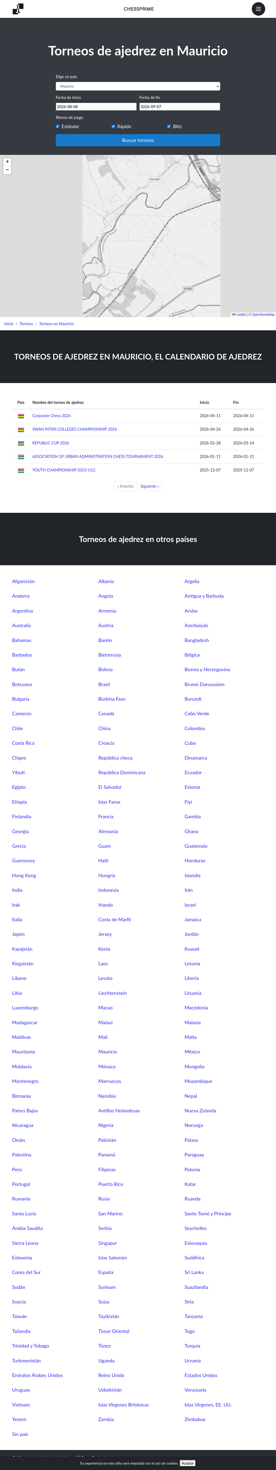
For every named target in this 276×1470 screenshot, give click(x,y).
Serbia (105, 1228)
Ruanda (193, 1199)
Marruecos (109, 1081)
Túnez (104, 1346)
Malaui (105, 1022)
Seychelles (196, 1228)
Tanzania (194, 1316)
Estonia (192, 787)
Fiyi (188, 802)
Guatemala (196, 846)
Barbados (22, 655)
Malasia (193, 1022)
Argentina (22, 611)
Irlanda (105, 905)
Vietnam (21, 1405)
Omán (18, 1140)
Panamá (106, 1155)
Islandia (193, 875)
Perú (17, 1169)
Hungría (106, 875)
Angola (105, 596)
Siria (189, 1302)
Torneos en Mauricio (56, 323)
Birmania (21, 1096)
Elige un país (66, 76)
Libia (17, 993)
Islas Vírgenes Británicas (123, 1405)
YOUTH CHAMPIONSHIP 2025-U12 (63, 470)
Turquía (192, 1346)
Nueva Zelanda (200, 1110)
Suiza (103, 1302)
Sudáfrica (194, 1258)
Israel (190, 905)
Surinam (107, 1287)
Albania (106, 581)
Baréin (105, 640)
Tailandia (21, 1331)
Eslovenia (22, 1258)
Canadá (106, 713)
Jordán (192, 934)
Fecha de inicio (68, 97)
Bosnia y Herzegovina (207, 669)
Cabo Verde (197, 713)
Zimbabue (195, 1419)
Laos (103, 963)
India (17, 890)
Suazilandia (196, 1287)
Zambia (106, 1419)
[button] (7, 162)
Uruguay (21, 1390)
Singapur (107, 1243)
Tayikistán (108, 1316)
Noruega (194, 1125)
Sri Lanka (194, 1272)
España (105, 1272)
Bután (18, 669)
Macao (105, 1007)
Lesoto (105, 978)
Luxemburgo (25, 1007)
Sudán (18, 1287)
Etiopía (19, 802)
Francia (106, 816)
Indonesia (108, 890)
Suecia (19, 1302)
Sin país (20, 1434)
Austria (105, 625)
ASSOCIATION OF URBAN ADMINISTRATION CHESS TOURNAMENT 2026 (97, 456)
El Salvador (110, 787)
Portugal (21, 1184)
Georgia (20, 831)
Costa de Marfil (114, 919)
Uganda (106, 1360)
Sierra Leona (25, 1243)
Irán (189, 890)
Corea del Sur (26, 1272)
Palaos (191, 1140)
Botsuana (22, 684)
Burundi (193, 699)
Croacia (106, 743)
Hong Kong (24, 875)
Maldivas (21, 1037)
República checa (115, 758)
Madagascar (25, 1022)
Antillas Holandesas (119, 1110)
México (192, 1052)
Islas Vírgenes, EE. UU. (208, 1405)
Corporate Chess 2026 (51, 415)
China (104, 728)
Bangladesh (197, 640)
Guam (104, 846)
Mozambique (198, 1081)
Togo (190, 1331)
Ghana (191, 831)
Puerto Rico (110, 1184)
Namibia (107, 1096)
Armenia (107, 611)
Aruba (191, 611)
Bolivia (105, 669)
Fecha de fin (149, 97)
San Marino (110, 1213)
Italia (17, 919)
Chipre (19, 758)
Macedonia (196, 1007)
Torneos (26, 323)
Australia (21, 625)
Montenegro (25, 1081)
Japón (18, 934)
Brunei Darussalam (205, 684)
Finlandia (21, 816)
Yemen (19, 1419)
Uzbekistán (110, 1390)
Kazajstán (22, 949)
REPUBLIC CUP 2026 (50, 443)
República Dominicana (122, 772)
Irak (16, 905)
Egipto (19, 787)
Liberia (192, 978)
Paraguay (194, 1155)
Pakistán (107, 1140)
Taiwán (19, 1316)
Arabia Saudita (27, 1228)
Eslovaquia (196, 1243)
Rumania (21, 1199)
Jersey (105, 934)
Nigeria (105, 1125)
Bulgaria (20, 699)
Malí (103, 1037)
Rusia (104, 1199)
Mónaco (107, 1066)
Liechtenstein (112, 993)
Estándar (70, 126)
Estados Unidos (201, 1375)
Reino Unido (111, 1375)
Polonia (192, 1169)
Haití (103, 860)
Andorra (20, 596)
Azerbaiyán (196, 625)
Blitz (177, 126)
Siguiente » (149, 486)
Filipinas (107, 1169)
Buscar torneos (138, 140)
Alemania (108, 831)
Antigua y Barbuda (204, 596)
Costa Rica (23, 743)
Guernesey (23, 860)
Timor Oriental (113, 1331)
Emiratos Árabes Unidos (37, 1375)
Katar (190, 1184)
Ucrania (193, 1360)
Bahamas (21, 640)
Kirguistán (23, 963)
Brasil (104, 684)
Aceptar (188, 1463)
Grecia (19, 846)
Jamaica (193, 919)
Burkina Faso (112, 699)
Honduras (195, 860)
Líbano (19, 978)
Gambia (193, 816)
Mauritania (23, 1052)
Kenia (104, 949)
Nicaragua (22, 1125)
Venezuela (195, 1390)
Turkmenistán (26, 1360)
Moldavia (22, 1066)
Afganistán (23, 581)
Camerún (22, 713)
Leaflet (239, 315)
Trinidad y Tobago (30, 1346)
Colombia (195, 728)
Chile (17, 728)
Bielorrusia (109, 655)
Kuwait (192, 949)
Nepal (191, 1096)
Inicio (8, 323)
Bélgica (192, 655)
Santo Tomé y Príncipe (208, 1213)
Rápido (124, 126)
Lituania (193, 993)
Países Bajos (25, 1110)
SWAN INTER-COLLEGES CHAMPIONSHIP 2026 (74, 429)
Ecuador (193, 772)
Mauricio (107, 1052)
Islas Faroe (109, 802)
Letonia (192, 963)
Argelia (192, 581)
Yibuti (18, 772)
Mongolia (195, 1066)
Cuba (190, 743)
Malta (191, 1037)
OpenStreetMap (263, 315)
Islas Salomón (112, 1258)
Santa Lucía (24, 1213)
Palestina (21, 1155)
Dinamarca (196, 758)
